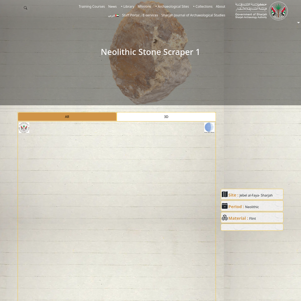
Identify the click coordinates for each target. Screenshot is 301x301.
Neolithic (252, 207)
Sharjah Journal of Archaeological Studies (193, 15)
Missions (144, 6)
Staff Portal (131, 15)
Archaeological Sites (173, 6)
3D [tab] (166, 116)
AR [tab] (67, 116)
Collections (203, 6)
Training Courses (92, 6)
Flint (252, 218)
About (220, 6)
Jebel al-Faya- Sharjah (256, 195)
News (112, 6)
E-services (150, 15)
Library (128, 6)
